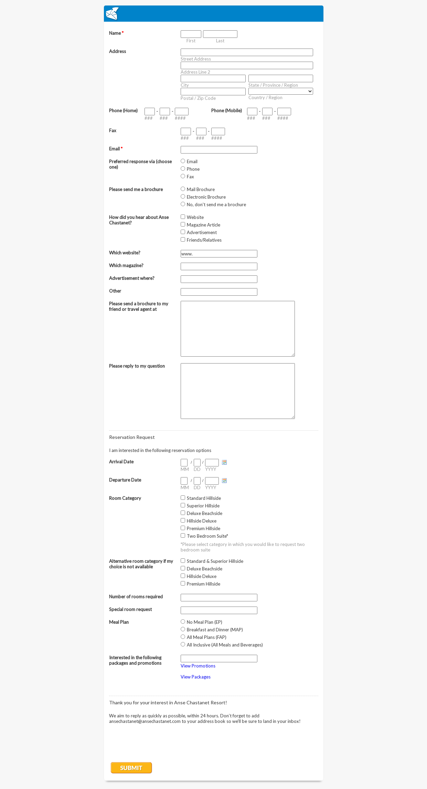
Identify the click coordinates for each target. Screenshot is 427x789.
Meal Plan (119, 622)
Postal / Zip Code (198, 98)
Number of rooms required (136, 596)
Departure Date (125, 480)
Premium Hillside (203, 528)
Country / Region (265, 97)
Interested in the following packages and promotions (135, 660)
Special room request (130, 609)
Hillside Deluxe (201, 521)
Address (117, 51)
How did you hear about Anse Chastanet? (139, 219)
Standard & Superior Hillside (215, 561)
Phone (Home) (123, 110)
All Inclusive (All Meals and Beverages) (225, 645)
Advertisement (202, 232)
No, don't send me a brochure (216, 204)
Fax (112, 130)
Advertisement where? (131, 278)
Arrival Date (121, 461)
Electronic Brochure (206, 197)
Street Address (196, 59)
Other (115, 291)
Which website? (124, 252)
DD (197, 469)
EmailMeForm (213, 14)
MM (185, 469)
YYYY (210, 469)
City (185, 85)
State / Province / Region (273, 85)
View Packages (196, 677)
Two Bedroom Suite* (207, 536)
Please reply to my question (137, 366)
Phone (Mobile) (226, 110)
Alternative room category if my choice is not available (141, 563)
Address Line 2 (195, 72)
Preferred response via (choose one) (140, 164)
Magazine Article (203, 225)
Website (195, 217)
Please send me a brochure (136, 189)
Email (115, 148)
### (149, 118)
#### (180, 118)
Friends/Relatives (204, 240)
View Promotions (198, 666)
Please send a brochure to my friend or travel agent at (138, 306)
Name (116, 33)
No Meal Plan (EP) (204, 622)
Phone (193, 169)
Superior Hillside (203, 505)
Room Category (125, 498)
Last (220, 40)
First (190, 40)
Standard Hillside (204, 498)
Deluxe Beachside (204, 513)
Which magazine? (126, 265)
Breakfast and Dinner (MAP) (215, 629)
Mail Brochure (201, 189)
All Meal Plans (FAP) (206, 637)
